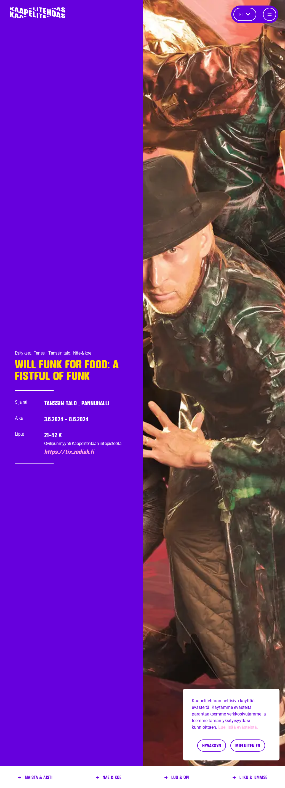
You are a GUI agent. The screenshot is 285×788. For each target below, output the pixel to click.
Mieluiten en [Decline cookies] (247, 745)
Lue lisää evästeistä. (238, 727)
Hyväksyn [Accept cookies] (211, 745)
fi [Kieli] (244, 14)
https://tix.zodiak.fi (69, 452)
